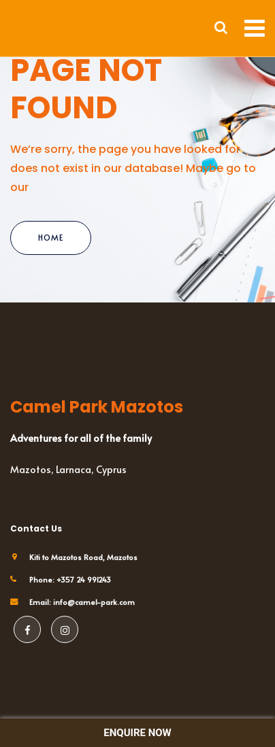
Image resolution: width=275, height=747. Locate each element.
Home (50, 237)
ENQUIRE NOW (137, 733)
